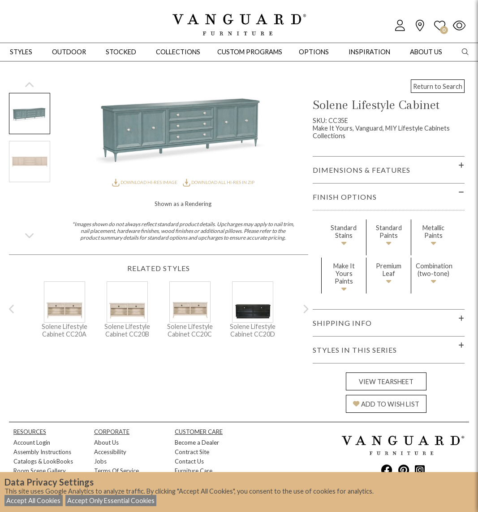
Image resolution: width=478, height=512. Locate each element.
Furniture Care (193, 470)
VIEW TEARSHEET (386, 381)
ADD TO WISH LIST (386, 404)
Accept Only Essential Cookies (111, 500)
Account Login (31, 442)
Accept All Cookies (33, 500)
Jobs (100, 461)
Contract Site (192, 451)
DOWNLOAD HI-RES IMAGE (145, 182)
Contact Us (189, 461)
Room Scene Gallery (39, 470)
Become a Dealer (197, 442)
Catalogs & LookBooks (43, 461)
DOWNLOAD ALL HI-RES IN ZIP (218, 182)
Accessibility (110, 451)
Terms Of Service (116, 470)
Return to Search (437, 86)
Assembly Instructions (42, 451)
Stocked (121, 52)
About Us (106, 442)
